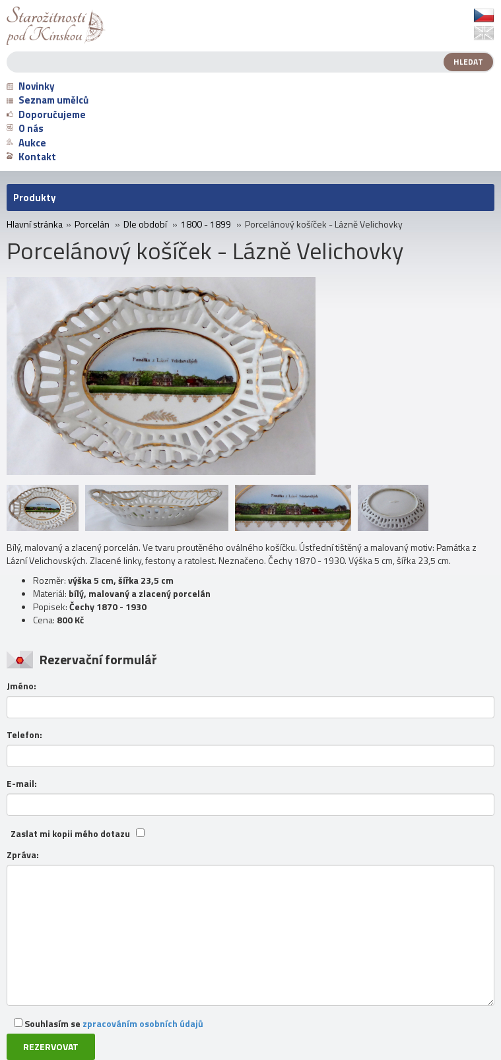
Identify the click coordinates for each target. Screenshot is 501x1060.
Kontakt (31, 157)
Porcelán (92, 224)
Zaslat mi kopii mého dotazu (70, 833)
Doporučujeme (46, 114)
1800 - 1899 (206, 224)
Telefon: (24, 734)
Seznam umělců (47, 100)
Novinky (31, 86)
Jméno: (21, 686)
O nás (25, 128)
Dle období (145, 224)
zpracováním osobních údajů (143, 1023)
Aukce (26, 143)
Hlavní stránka (35, 224)
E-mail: (22, 783)
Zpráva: (23, 854)
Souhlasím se (108, 1023)
